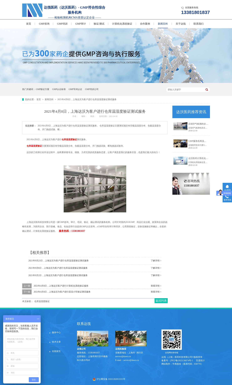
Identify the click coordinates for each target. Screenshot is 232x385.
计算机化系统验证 (122, 23)
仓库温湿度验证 (69, 139)
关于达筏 (181, 23)
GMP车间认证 (75, 89)
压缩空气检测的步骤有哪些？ (202, 124)
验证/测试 (99, 23)
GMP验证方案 (42, 89)
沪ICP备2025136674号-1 (181, 360)
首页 (28, 23)
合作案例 (145, 23)
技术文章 (56, 342)
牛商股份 (176, 364)
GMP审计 (80, 23)
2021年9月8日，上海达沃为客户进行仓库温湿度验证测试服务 (58, 268)
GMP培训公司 (92, 89)
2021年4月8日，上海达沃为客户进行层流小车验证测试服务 (62, 292)
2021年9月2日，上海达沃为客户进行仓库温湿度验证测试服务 (58, 275)
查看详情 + (156, 286)
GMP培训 (62, 23)
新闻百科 (163, 23)
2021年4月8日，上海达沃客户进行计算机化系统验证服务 (61, 286)
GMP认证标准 (59, 89)
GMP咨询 (44, 23)
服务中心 (56, 332)
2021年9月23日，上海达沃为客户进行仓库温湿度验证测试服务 (58, 260)
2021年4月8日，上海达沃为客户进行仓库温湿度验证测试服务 (87, 99)
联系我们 (199, 23)
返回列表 (161, 300)
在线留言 (56, 351)
